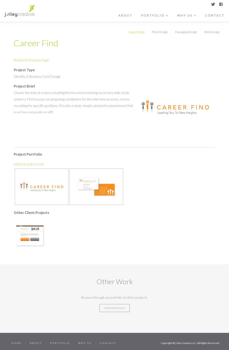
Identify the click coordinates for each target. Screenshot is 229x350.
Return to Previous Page (31, 60)
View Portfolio (114, 308)
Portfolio (60, 343)
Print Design (160, 32)
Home (16, 343)
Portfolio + (155, 15)
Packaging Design (186, 32)
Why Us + (186, 15)
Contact (215, 15)
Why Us (85, 343)
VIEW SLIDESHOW (29, 164)
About (125, 15)
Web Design (212, 32)
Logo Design (137, 32)
